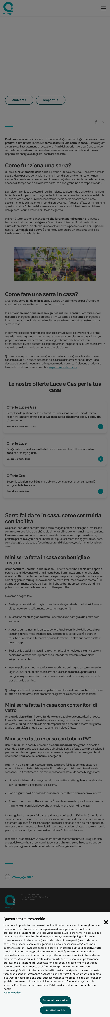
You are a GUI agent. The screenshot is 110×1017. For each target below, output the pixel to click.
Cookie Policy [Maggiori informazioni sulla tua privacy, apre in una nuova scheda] (11, 994)
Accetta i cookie (55, 1012)
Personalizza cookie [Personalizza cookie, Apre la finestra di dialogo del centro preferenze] (55, 1002)
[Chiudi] (106, 928)
